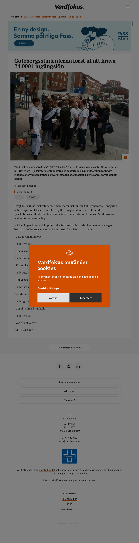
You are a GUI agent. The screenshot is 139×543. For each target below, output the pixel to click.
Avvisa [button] (53, 298)
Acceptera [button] (85, 298)
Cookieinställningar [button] (48, 288)
